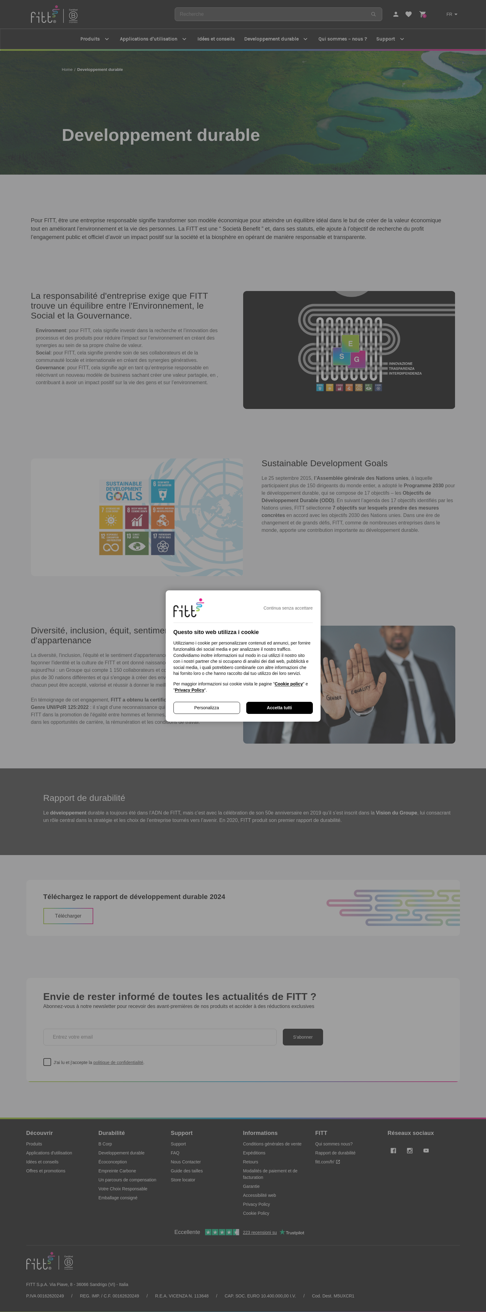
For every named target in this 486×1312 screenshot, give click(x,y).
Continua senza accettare (288, 608)
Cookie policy (289, 683)
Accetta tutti (279, 707)
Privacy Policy (189, 690)
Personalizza (206, 707)
